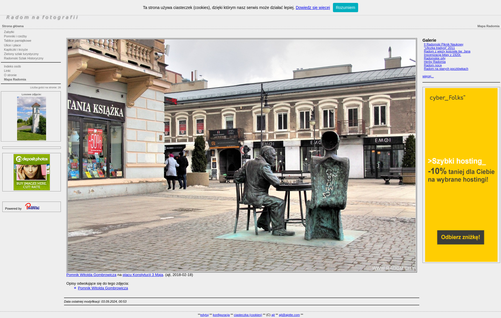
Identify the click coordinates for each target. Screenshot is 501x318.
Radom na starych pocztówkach (446, 68)
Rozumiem (345, 7)
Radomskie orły (434, 58)
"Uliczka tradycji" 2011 (439, 48)
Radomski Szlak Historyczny (23, 58)
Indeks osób (12, 66)
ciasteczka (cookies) (248, 315)
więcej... (428, 76)
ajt (273, 315)
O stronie (10, 75)
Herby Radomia (435, 61)
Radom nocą (433, 65)
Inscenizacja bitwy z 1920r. (442, 54)
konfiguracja (221, 315)
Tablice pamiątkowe (17, 40)
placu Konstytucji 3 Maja (143, 275)
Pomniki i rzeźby (15, 36)
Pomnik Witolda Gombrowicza (91, 275)
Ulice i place (12, 45)
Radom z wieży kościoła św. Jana (447, 51)
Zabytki (9, 32)
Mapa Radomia (15, 79)
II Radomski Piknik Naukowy (443, 44)
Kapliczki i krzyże (16, 49)
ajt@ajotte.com (289, 315)
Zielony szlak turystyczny (21, 54)
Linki (7, 70)
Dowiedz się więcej (313, 7)
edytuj (204, 315)
